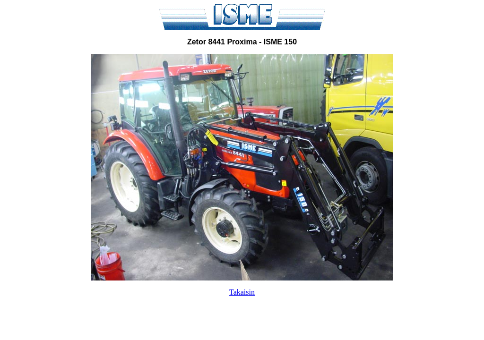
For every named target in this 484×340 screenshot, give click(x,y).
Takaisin (242, 292)
